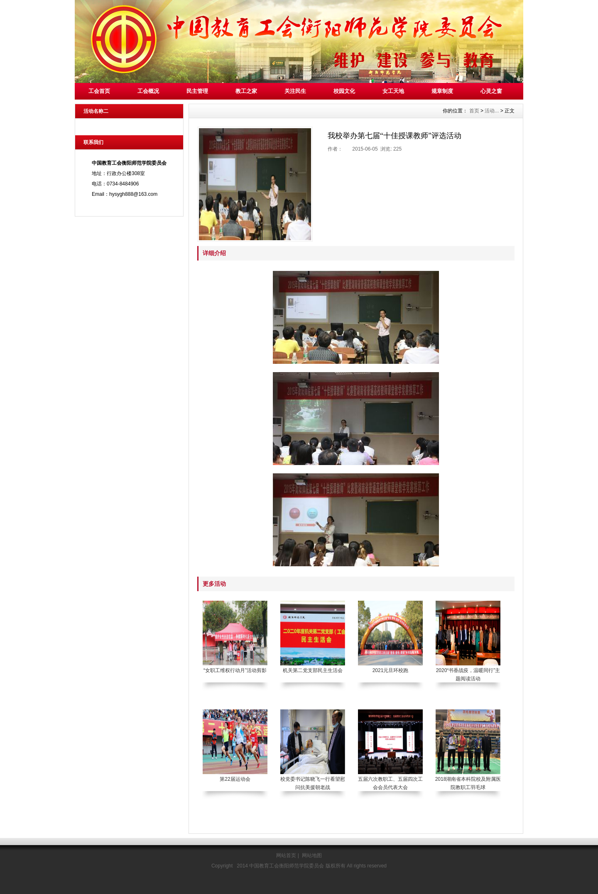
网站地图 (312, 855)
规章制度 (442, 91)
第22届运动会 (235, 779)
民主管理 (197, 91)
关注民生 (295, 91)
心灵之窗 (491, 91)
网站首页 (286, 855)
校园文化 (344, 91)
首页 (474, 111)
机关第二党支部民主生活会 (313, 670)
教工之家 (246, 91)
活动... (492, 111)
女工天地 (393, 91)
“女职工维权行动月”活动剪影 (235, 670)
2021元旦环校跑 (391, 670)
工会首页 (99, 91)
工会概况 (148, 91)
